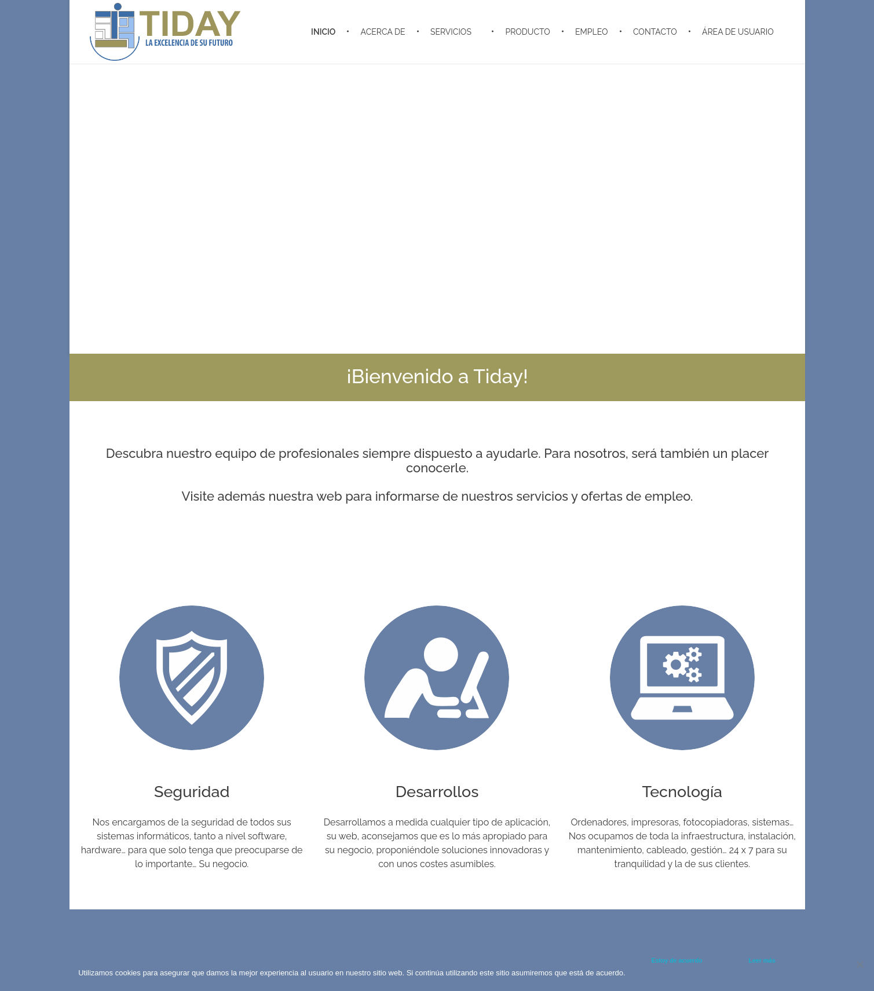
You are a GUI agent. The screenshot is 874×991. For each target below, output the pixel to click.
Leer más (762, 960)
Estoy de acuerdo (677, 960)
